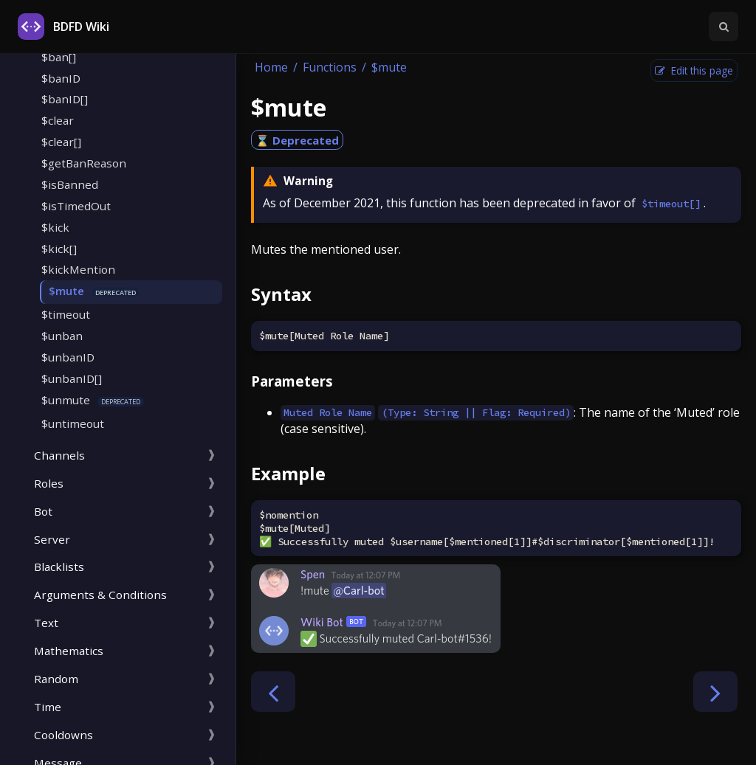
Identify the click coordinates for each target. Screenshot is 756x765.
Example (288, 473)
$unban (62, 335)
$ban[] (58, 56)
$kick (55, 227)
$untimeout (72, 423)
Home (271, 67)
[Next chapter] (715, 691)
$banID (60, 78)
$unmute (65, 399)
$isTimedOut (76, 205)
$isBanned (69, 184)
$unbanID (67, 357)
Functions (330, 67)
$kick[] (59, 248)
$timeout (65, 314)
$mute (66, 290)
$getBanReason (83, 163)
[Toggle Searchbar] (723, 26)
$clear (57, 120)
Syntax (281, 294)
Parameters (292, 381)
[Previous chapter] (273, 691)
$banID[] (64, 98)
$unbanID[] (71, 378)
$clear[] (61, 141)
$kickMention (78, 269)
